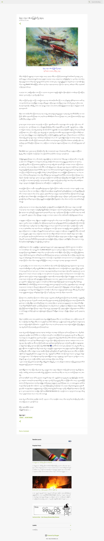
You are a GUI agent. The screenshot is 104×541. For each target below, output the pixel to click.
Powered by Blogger (52, 535)
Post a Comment (24, 431)
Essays (21, 417)
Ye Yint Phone (28, 417)
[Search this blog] (94, 2)
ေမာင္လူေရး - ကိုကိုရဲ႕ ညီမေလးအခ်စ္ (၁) (42, 462)
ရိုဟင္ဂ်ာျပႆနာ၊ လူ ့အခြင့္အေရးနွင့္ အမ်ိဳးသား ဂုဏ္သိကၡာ (44, 489)
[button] (20, 24)
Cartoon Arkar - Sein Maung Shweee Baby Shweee (45, 517)
